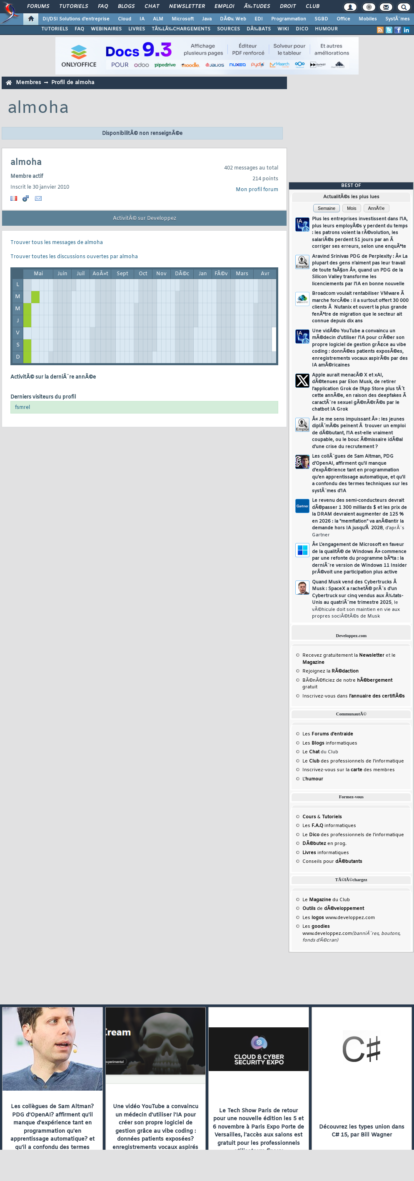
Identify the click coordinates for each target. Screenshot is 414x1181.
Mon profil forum (257, 190)
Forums (38, 6)
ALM (158, 19)
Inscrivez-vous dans (353, 696)
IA (142, 19)
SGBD (321, 19)
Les (327, 734)
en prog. (324, 844)
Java (207, 19)
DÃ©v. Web (233, 19)
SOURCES (228, 29)
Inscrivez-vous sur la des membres (348, 770)
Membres (28, 82)
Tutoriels (73, 6)
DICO (302, 29)
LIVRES (136, 29)
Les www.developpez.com (338, 918)
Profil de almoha (72, 82)
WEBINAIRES (106, 29)
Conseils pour (332, 862)
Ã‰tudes (257, 6)
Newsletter (186, 6)
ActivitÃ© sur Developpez (144, 218)
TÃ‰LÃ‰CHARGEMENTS (181, 29)
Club (312, 6)
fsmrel (22, 407)
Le (310, 752)
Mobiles (368, 19)
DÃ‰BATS (259, 29)
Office (343, 19)
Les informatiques (329, 743)
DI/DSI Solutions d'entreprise (76, 19)
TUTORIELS (54, 29)
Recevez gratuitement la (343, 655)
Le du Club (326, 900)
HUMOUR (326, 29)
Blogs (126, 6)
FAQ (103, 6)
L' (312, 779)
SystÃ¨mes (397, 19)
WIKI (283, 29)
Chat (152, 6)
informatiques (325, 853)
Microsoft (183, 19)
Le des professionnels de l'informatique (353, 761)
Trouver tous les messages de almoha (56, 242)
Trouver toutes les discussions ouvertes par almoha (74, 257)
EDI (258, 19)
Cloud (124, 19)
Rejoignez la (330, 671)
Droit (288, 6)
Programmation (288, 19)
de (333, 909)
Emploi (224, 6)
